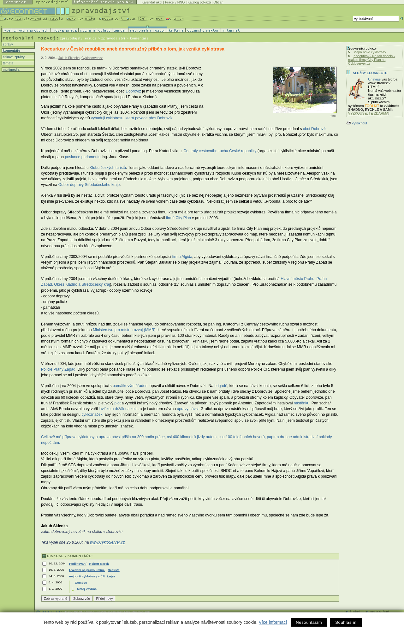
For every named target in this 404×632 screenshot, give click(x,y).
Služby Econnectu (370, 73)
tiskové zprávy (13, 57)
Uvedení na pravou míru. (87, 570)
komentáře (11, 50)
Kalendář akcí (152, 2)
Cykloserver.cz (92, 58)
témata (7, 63)
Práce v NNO (175, 2)
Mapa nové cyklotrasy (370, 52)
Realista (113, 570)
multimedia (11, 69)
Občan (218, 2)
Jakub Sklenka (69, 58)
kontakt (355, 611)
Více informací (273, 622)
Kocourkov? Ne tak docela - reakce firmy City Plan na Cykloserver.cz (371, 59)
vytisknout (357, 123)
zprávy (7, 44)
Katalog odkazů (199, 2)
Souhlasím (345, 622)
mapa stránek (379, 611)
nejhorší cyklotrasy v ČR (87, 576)
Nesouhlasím (309, 622)
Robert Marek (99, 563)
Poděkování (77, 563)
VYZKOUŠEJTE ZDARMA (368, 113)
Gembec (81, 582)
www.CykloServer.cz (107, 542)
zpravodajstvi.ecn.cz (78, 38)
